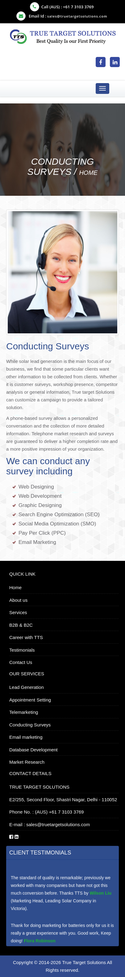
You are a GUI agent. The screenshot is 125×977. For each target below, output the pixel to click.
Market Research (26, 762)
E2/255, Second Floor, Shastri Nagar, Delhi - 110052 (63, 799)
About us (18, 600)
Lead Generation (26, 687)
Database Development (33, 749)
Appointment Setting (30, 699)
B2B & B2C (21, 625)
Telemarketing (23, 712)
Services (18, 612)
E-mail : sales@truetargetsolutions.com (49, 824)
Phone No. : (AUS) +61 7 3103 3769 (46, 811)
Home (88, 172)
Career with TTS (26, 637)
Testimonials (22, 650)
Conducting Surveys (30, 724)
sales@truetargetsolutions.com (77, 16)
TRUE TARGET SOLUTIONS (39, 787)
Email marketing (26, 737)
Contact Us (20, 662)
